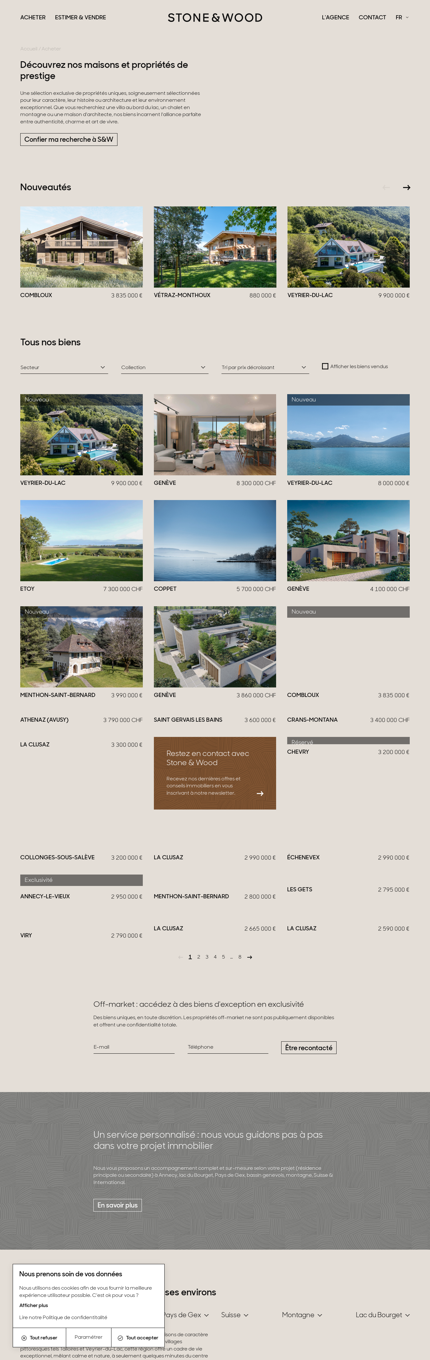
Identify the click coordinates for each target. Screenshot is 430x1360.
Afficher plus (33, 1305)
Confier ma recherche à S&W (68, 140)
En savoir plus (118, 1220)
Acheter (33, 18)
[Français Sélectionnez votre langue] (402, 18)
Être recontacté (308, 1062)
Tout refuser (39, 1338)
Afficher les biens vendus (359, 366)
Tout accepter (138, 1338)
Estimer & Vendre (80, 18)
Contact (372, 18)
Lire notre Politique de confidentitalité (63, 1317)
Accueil (28, 49)
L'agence (335, 18)
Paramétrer (89, 1337)
